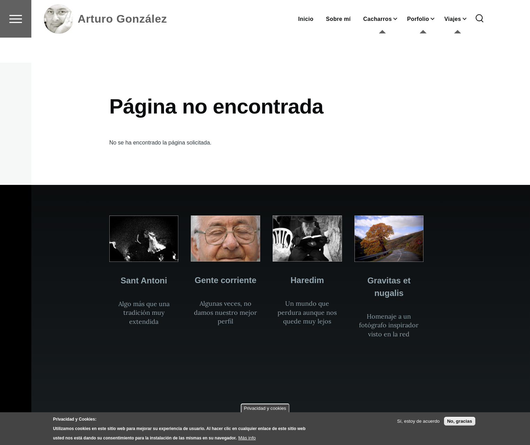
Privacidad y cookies (265, 408)
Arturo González (122, 44)
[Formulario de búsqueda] (479, 44)
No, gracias (459, 421)
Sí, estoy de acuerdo (418, 421)
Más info (247, 437)
